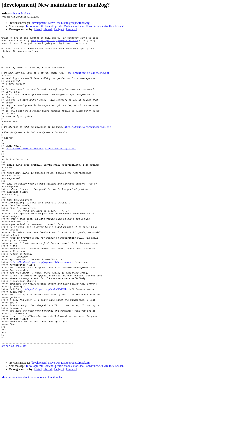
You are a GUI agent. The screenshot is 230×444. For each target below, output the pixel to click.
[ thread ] (48, 29)
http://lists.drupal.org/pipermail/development (41, 307)
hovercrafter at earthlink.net (89, 80)
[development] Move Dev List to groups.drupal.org (60, 22)
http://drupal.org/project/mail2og (55, 41)
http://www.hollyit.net (60, 171)
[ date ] (38, 29)
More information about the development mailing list (32, 440)
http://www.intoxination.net (24, 171)
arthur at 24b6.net (20, 13)
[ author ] (71, 29)
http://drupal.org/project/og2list (88, 145)
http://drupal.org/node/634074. (46, 339)
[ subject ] (60, 29)
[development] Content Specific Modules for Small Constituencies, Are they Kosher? (75, 26)
